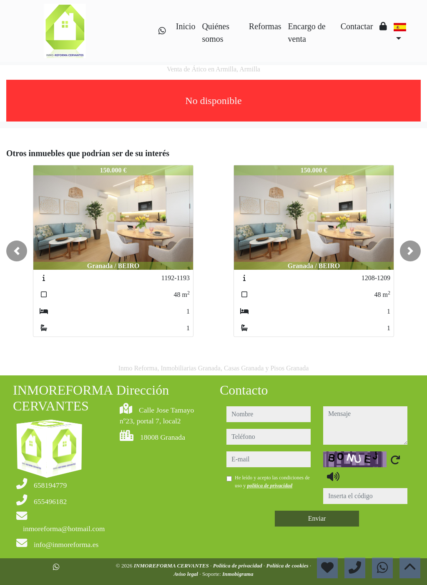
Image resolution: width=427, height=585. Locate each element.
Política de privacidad (238, 565)
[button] (16, 251)
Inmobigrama (238, 574)
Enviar (317, 518)
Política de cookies (288, 565)
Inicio (186, 26)
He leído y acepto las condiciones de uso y (272, 481)
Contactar (357, 26)
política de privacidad (269, 486)
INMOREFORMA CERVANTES (172, 565)
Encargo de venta (307, 32)
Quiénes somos (215, 32)
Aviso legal (186, 574)
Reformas (265, 26)
